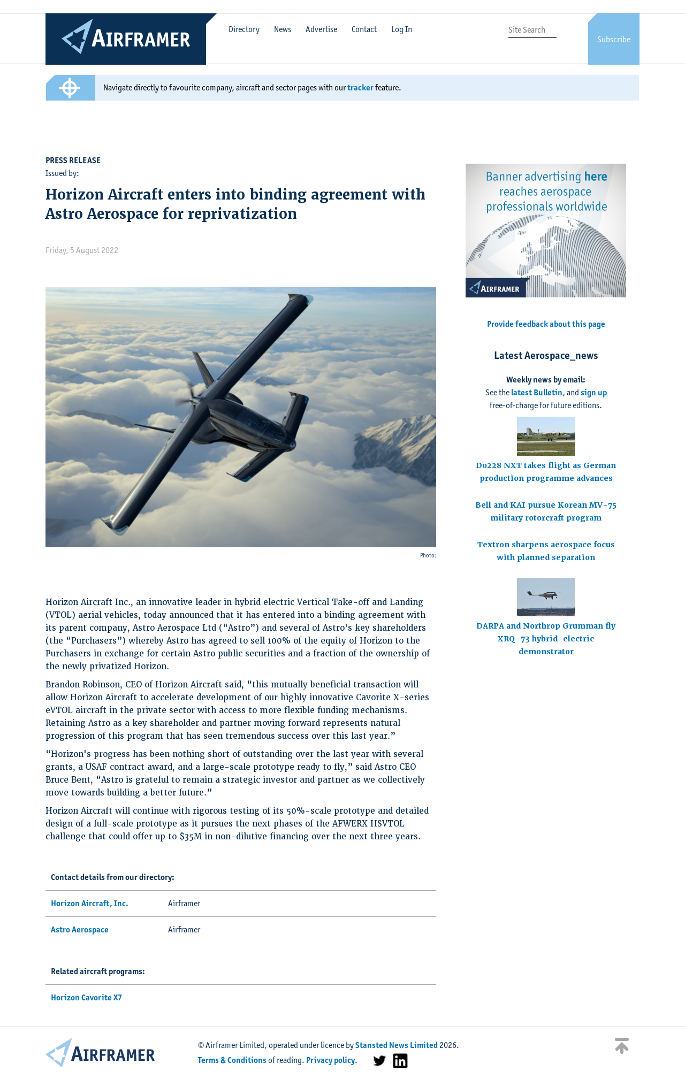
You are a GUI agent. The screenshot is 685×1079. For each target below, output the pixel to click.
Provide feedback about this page (546, 324)
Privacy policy (330, 1060)
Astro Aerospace (80, 929)
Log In (401, 29)
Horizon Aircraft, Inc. (89, 903)
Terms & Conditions (232, 1060)
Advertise (321, 29)
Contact (364, 29)
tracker (360, 87)
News (282, 29)
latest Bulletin (536, 392)
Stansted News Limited (396, 1045)
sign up (594, 392)
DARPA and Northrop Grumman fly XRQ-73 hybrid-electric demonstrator (545, 638)
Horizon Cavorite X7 (87, 997)
